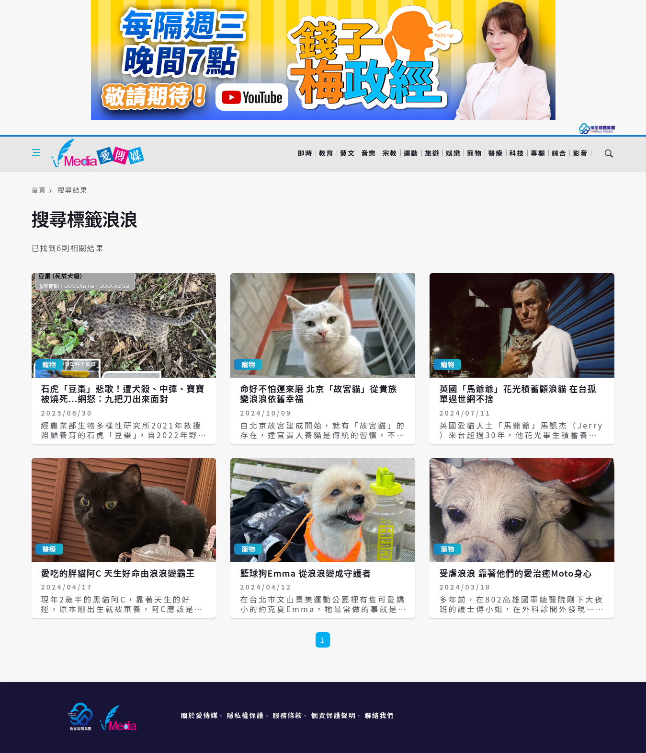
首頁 (39, 190)
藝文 (347, 153)
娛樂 (453, 153)
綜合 (559, 153)
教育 (326, 153)
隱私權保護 (245, 715)
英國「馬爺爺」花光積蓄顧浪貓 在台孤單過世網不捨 (517, 393)
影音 (580, 153)
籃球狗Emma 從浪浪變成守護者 (305, 573)
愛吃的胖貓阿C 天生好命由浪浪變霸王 (118, 573)
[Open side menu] (36, 152)
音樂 (368, 153)
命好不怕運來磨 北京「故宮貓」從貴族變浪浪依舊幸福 (318, 393)
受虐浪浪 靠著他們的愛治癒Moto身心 (515, 573)
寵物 (474, 153)
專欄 (538, 153)
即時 (305, 153)
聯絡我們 (379, 715)
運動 (411, 153)
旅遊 (432, 153)
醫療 (495, 153)
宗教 (389, 153)
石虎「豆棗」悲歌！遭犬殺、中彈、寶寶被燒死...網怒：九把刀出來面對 (123, 393)
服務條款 (287, 715)
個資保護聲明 (333, 715)
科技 (517, 153)
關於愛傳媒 (199, 715)
